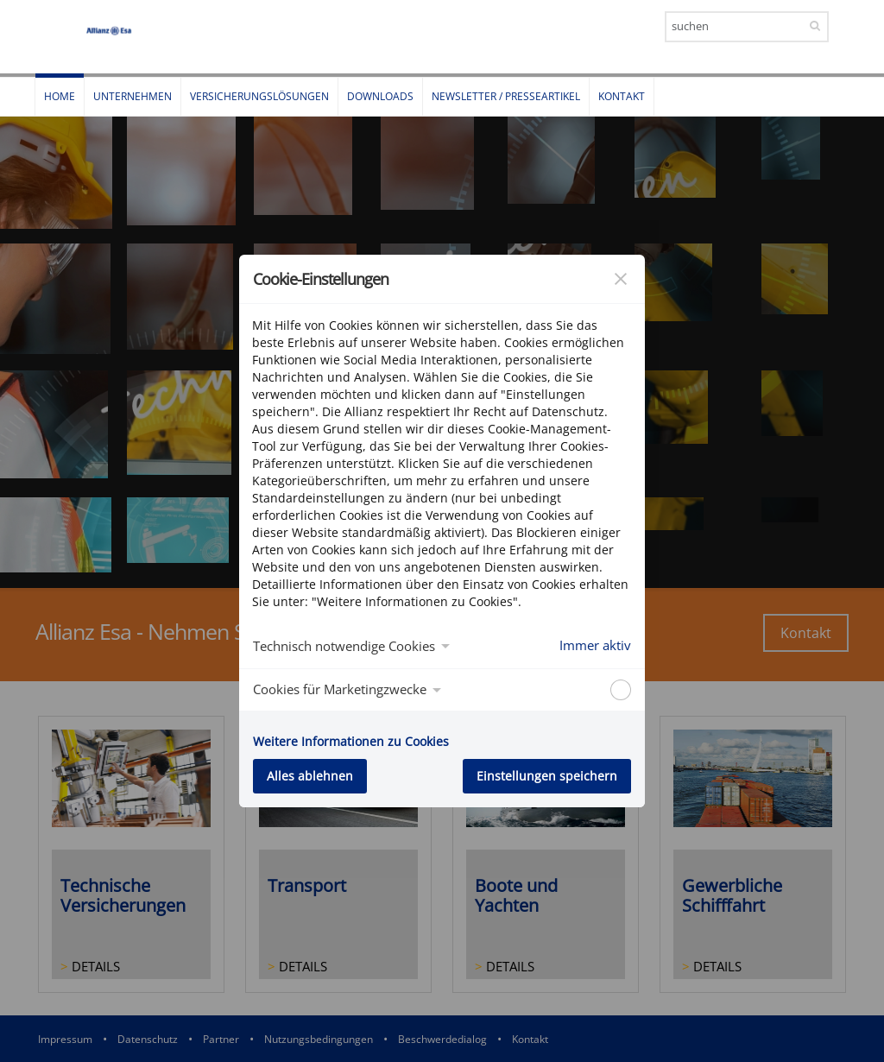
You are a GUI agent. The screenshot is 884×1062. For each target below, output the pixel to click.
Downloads (380, 96)
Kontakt (621, 96)
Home (59, 96)
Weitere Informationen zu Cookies (351, 741)
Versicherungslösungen (259, 96)
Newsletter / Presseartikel (506, 96)
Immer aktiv (595, 645)
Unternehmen (132, 96)
